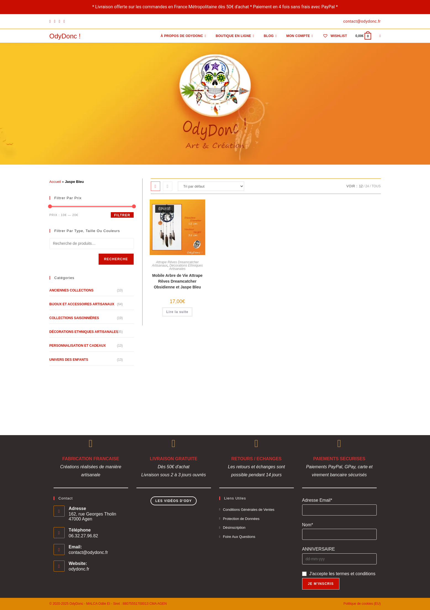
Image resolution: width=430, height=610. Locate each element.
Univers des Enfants (68, 360)
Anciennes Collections (71, 290)
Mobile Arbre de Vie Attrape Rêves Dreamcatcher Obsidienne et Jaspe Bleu (177, 281)
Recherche (116, 259)
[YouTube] (64, 21)
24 (367, 186)
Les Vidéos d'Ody (173, 501)
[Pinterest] (54, 21)
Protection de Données (241, 519)
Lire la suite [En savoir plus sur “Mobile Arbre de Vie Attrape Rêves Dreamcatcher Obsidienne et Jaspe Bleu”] (177, 312)
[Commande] (211, 186)
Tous (376, 186)
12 (361, 186)
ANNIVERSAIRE (318, 549)
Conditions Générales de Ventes (248, 510)
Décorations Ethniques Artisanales (186, 267)
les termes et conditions (352, 573)
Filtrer (122, 215)
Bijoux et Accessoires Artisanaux (81, 304)
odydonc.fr (79, 569)
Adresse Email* (317, 500)
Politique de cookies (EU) (362, 604)
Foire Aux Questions (239, 537)
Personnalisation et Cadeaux (77, 346)
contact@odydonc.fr (88, 552)
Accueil (55, 182)
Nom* (307, 524)
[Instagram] (59, 21)
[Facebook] (50, 21)
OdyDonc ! (65, 36)
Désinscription (234, 527)
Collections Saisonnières (74, 318)
